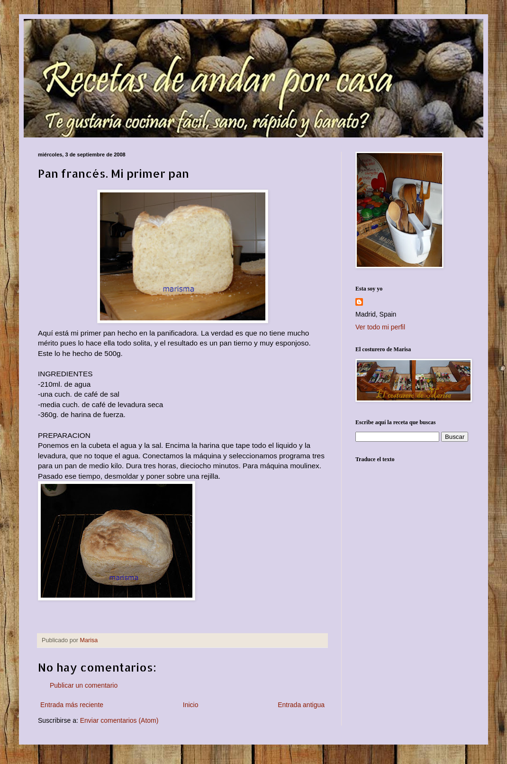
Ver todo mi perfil (380, 327)
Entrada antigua (301, 705)
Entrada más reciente (71, 705)
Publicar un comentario (84, 685)
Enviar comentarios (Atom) (119, 720)
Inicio (191, 705)
